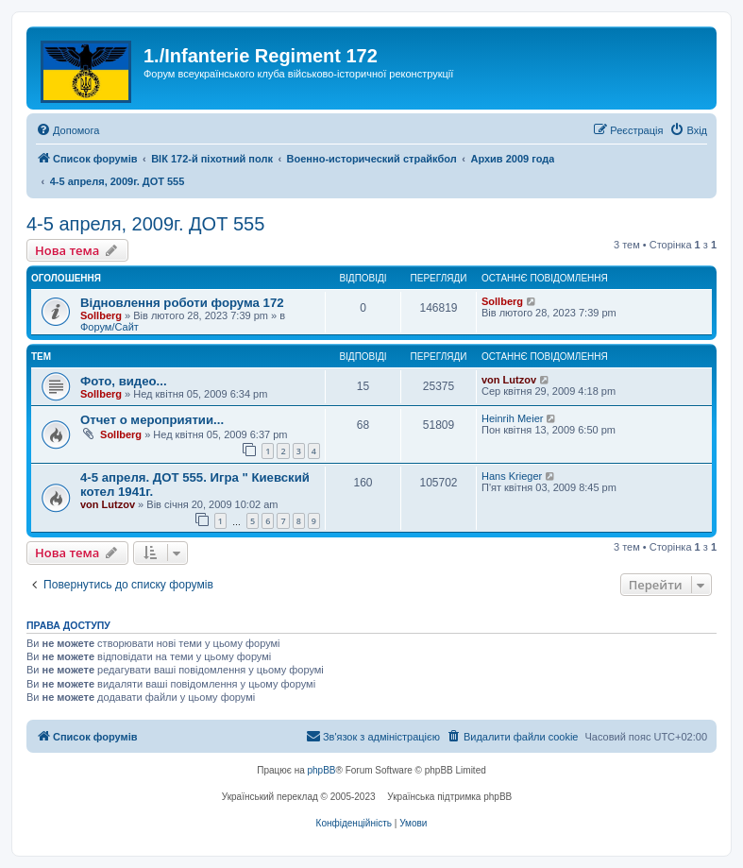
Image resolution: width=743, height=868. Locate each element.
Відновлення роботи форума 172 (182, 303)
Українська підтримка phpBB (449, 796)
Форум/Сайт (109, 326)
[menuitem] (67, 130)
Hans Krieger (511, 476)
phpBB (322, 770)
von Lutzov (508, 379)
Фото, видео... (123, 381)
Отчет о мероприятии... (152, 420)
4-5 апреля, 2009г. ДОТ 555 (145, 223)
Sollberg (101, 315)
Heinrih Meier (512, 418)
